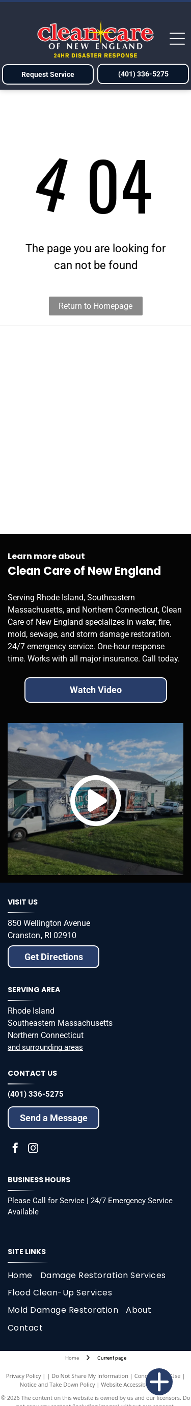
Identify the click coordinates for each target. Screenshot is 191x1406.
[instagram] (33, 1149)
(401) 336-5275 (36, 1094)
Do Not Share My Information (89, 1376)
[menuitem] (24, 1275)
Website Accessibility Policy (136, 1384)
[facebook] (15, 1149)
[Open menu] (177, 38)
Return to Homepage (95, 306)
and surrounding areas (45, 1047)
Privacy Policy (23, 1376)
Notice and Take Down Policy (57, 1384)
